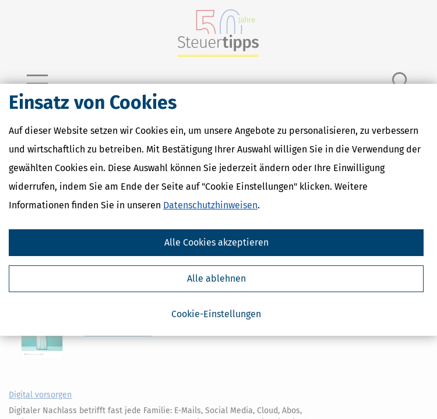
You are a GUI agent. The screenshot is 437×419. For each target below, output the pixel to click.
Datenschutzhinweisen (210, 205)
